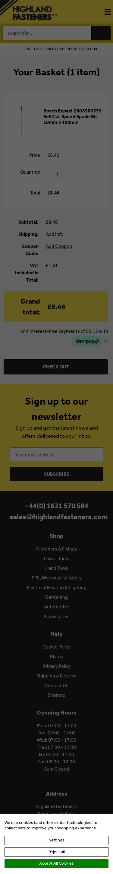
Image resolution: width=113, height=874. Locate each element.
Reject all (57, 851)
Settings (56, 840)
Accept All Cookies (56, 863)
